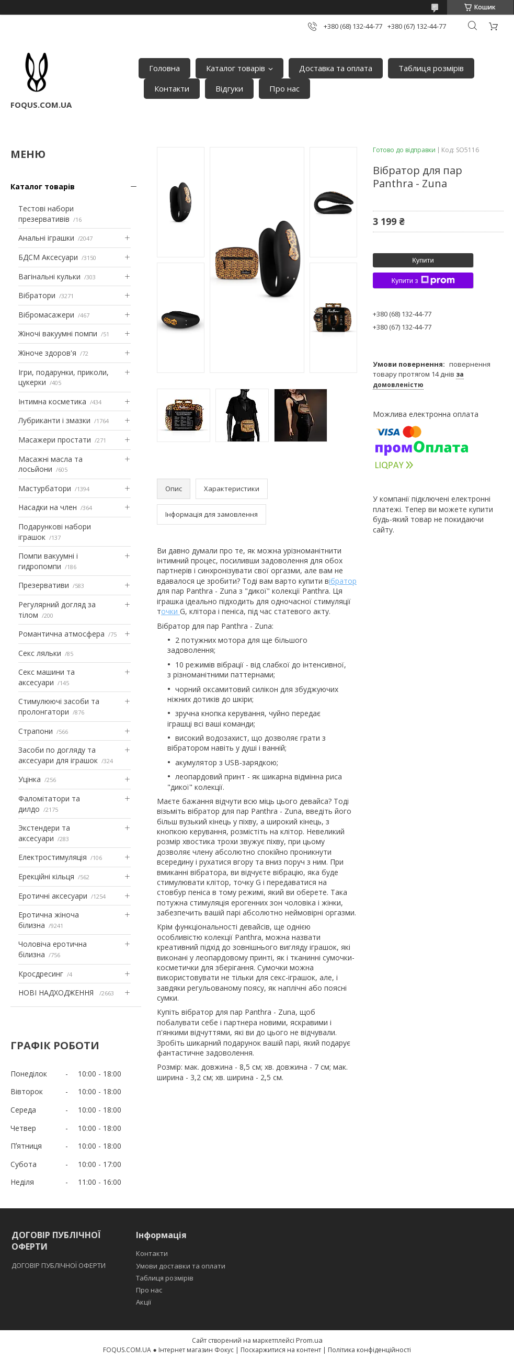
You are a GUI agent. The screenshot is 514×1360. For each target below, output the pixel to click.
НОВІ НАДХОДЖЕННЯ (57, 993)
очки (170, 611)
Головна (164, 68)
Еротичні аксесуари (52, 896)
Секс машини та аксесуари (46, 677)
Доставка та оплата (335, 68)
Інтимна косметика (52, 401)
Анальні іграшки (46, 238)
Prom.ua (309, 1340)
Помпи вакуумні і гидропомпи (48, 561)
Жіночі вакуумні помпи (57, 333)
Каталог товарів (235, 68)
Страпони (35, 731)
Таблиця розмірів (431, 68)
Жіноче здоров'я (47, 353)
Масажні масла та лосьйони (50, 464)
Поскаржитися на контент (281, 1349)
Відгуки (229, 88)
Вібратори (36, 295)
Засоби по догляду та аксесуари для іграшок (58, 755)
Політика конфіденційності (369, 1349)
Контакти (171, 88)
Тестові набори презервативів (46, 213)
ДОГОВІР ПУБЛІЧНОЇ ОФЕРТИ (59, 1265)
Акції (143, 1302)
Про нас (284, 88)
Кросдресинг (40, 974)
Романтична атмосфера (61, 634)
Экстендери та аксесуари (44, 833)
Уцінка (29, 779)
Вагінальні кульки (49, 276)
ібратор (343, 581)
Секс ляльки (39, 653)
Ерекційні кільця (46, 876)
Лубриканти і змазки (54, 420)
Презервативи (43, 585)
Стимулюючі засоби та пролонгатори (58, 706)
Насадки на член (47, 507)
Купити (423, 260)
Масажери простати (54, 440)
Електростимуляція (52, 857)
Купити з (422, 280)
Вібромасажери (46, 315)
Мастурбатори (44, 488)
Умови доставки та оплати (180, 1266)
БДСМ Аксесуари (48, 257)
